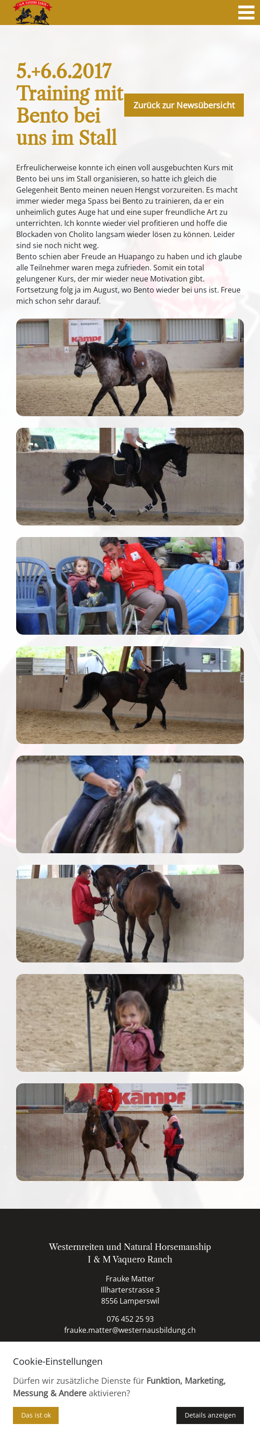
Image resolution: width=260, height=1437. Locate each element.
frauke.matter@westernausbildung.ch (130, 1330)
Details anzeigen (210, 1415)
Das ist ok (36, 1415)
